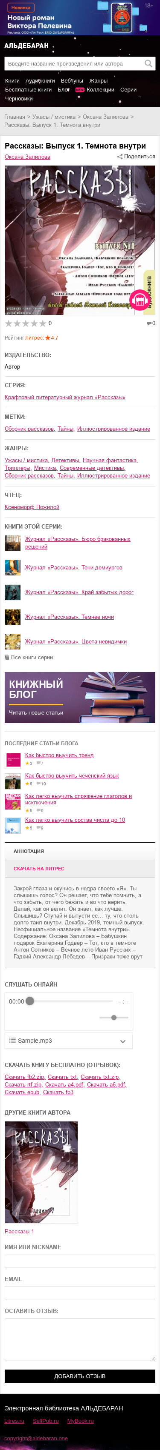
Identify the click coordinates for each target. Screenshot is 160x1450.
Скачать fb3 (58, 1092)
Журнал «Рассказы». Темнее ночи (69, 617)
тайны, (66, 429)
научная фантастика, (110, 460)
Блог (64, 89)
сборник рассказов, (30, 429)
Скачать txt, (63, 1077)
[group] (69, 1011)
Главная (14, 117)
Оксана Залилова (105, 117)
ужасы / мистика (54, 117)
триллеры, (18, 468)
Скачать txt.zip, (100, 1077)
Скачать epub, (23, 1092)
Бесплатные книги (28, 89)
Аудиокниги (40, 80)
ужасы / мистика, (27, 460)
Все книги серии (32, 657)
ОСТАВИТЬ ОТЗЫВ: (31, 1311)
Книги (12, 80)
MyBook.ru (80, 1421)
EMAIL (13, 1279)
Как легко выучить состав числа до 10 (75, 820)
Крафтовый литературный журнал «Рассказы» (65, 397)
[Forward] (54, 1017)
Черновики (19, 98)
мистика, (46, 468)
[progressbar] (71, 1001)
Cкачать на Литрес (39, 868)
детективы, (66, 460)
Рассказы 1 (19, 1231)
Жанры (98, 80)
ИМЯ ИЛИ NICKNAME (33, 1247)
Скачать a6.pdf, (107, 1084)
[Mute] (91, 1017)
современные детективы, (92, 468)
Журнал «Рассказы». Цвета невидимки (76, 641)
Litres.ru (14, 1421)
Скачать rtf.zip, (24, 1084)
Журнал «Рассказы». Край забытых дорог (79, 592)
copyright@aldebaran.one (36, 1438)
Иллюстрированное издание (113, 429)
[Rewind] (17, 1017)
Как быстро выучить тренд (59, 755)
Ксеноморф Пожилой (32, 507)
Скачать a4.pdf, (65, 1084)
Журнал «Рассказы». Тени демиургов (73, 567)
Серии (128, 89)
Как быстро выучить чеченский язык (72, 775)
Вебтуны (72, 80)
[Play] (36, 1017)
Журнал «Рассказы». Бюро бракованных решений (78, 543)
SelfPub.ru (46, 1421)
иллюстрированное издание (113, 475)
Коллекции (100, 89)
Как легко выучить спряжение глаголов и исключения (78, 799)
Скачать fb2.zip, (25, 1077)
